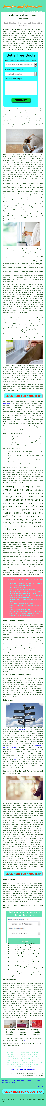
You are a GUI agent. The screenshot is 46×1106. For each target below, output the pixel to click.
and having (38, 206)
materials (14, 261)
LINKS (23, 11)
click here (21, 729)
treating (39, 194)
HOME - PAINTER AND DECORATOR (23, 1070)
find (9, 883)
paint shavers (15, 263)
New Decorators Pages (22, 1080)
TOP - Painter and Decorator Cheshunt (18, 1049)
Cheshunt (6, 404)
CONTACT (33, 11)
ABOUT (28, 11)
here (25, 1040)
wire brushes (29, 267)
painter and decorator (16, 49)
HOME (19, 11)
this (15, 759)
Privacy (41, 1086)
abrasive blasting (14, 269)
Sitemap (5, 1080)
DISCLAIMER (40, 11)
